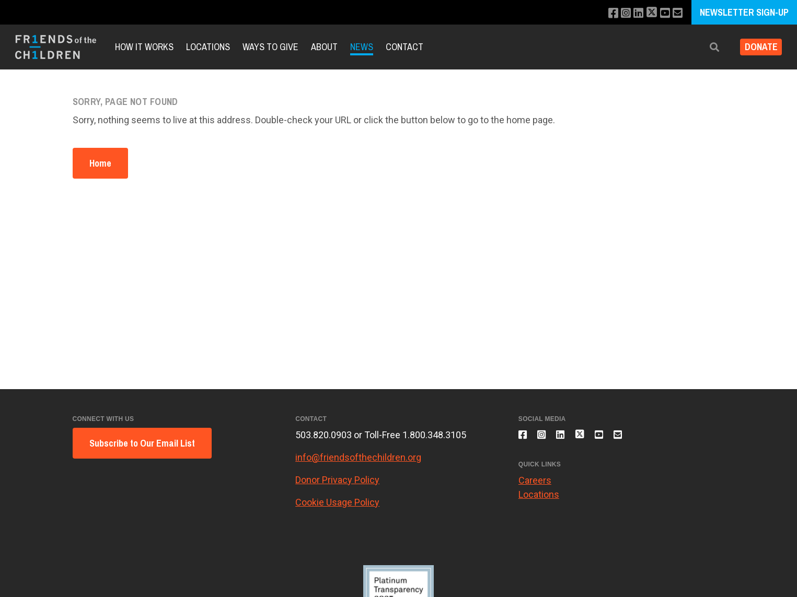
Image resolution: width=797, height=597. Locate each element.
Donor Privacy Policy (337, 479)
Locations (208, 46)
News (361, 46)
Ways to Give (270, 46)
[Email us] (677, 13)
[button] (706, 47)
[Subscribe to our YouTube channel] (662, 13)
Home (100, 163)
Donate (757, 47)
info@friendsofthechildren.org (358, 457)
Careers (534, 486)
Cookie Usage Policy (337, 502)
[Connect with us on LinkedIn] (633, 13)
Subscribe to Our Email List (142, 443)
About (324, 46)
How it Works (144, 46)
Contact (404, 46)
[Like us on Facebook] (604, 13)
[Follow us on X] (647, 13)
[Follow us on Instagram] (618, 13)
